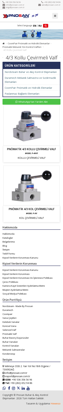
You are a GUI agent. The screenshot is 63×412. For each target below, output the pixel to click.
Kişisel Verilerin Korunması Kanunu (20, 257)
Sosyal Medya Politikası (15, 293)
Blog (5, 245)
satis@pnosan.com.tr (49, 5)
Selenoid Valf (9, 329)
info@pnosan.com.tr (13, 5)
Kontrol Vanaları (11, 345)
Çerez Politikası (10, 281)
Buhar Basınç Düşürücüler (16, 337)
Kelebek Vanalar (11, 321)
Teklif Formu (9, 253)
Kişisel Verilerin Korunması (16, 274)
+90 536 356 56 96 (12, 2)
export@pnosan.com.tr (17, 376)
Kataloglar (8, 237)
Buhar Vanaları (10, 341)
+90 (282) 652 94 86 (50, 2)
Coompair (7, 314)
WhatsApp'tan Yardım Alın (31, 101)
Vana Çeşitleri (9, 317)
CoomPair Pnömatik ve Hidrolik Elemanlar (29, 43)
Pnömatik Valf (10, 333)
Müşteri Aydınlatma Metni (15, 289)
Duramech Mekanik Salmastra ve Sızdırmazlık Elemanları (30, 79)
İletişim (6, 249)
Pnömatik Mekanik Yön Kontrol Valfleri (22, 46)
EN (34, 25)
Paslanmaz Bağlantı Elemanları (22, 93)
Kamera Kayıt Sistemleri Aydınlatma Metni (24, 285)
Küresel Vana (9, 326)
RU (40, 25)
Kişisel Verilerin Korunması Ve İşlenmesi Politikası (28, 277)
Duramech (8, 310)
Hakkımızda (8, 233)
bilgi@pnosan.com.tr (14, 7)
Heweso (55, 403)
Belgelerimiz (9, 241)
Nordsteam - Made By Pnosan (18, 306)
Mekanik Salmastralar (14, 349)
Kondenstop (9, 353)
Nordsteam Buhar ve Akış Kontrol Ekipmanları (31, 72)
